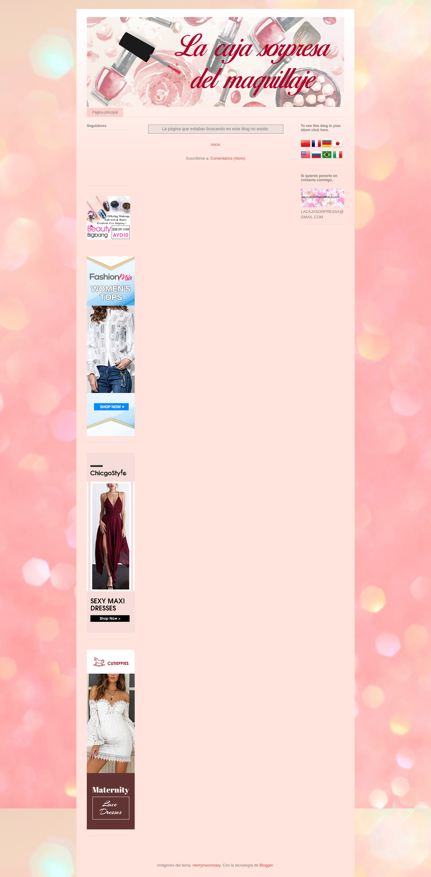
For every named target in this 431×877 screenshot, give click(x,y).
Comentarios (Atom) (227, 158)
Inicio (215, 144)
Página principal (105, 112)
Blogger (266, 865)
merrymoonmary (206, 865)
